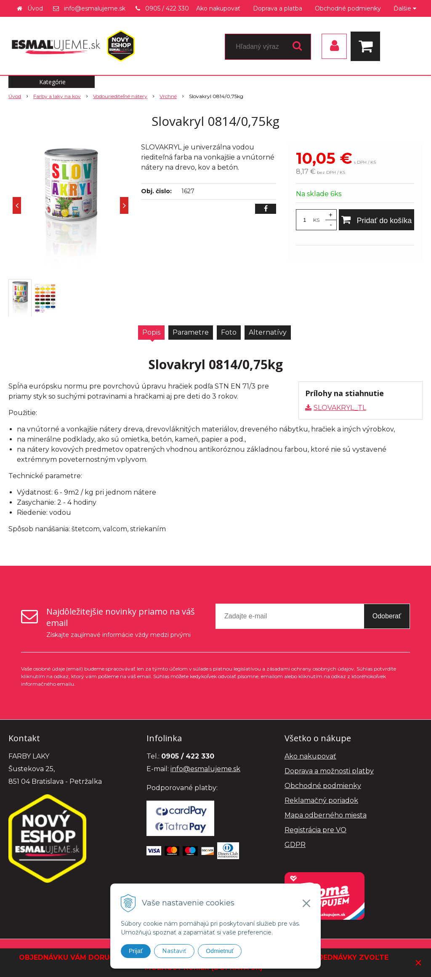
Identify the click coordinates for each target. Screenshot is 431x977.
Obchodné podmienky (348, 8)
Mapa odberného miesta (326, 815)
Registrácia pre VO (315, 830)
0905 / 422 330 (167, 8)
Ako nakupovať (218, 8)
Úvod (35, 8)
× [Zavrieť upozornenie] (418, 962)
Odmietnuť (220, 951)
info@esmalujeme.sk (94, 8)
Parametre (191, 332)
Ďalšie (405, 8)
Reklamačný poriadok (321, 800)
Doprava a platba (277, 8)
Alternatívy (268, 332)
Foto (229, 332)
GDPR (295, 845)
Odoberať (386, 616)
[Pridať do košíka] (376, 219)
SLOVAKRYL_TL (340, 408)
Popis (151, 332)
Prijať (136, 951)
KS (316, 220)
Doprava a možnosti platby (329, 771)
